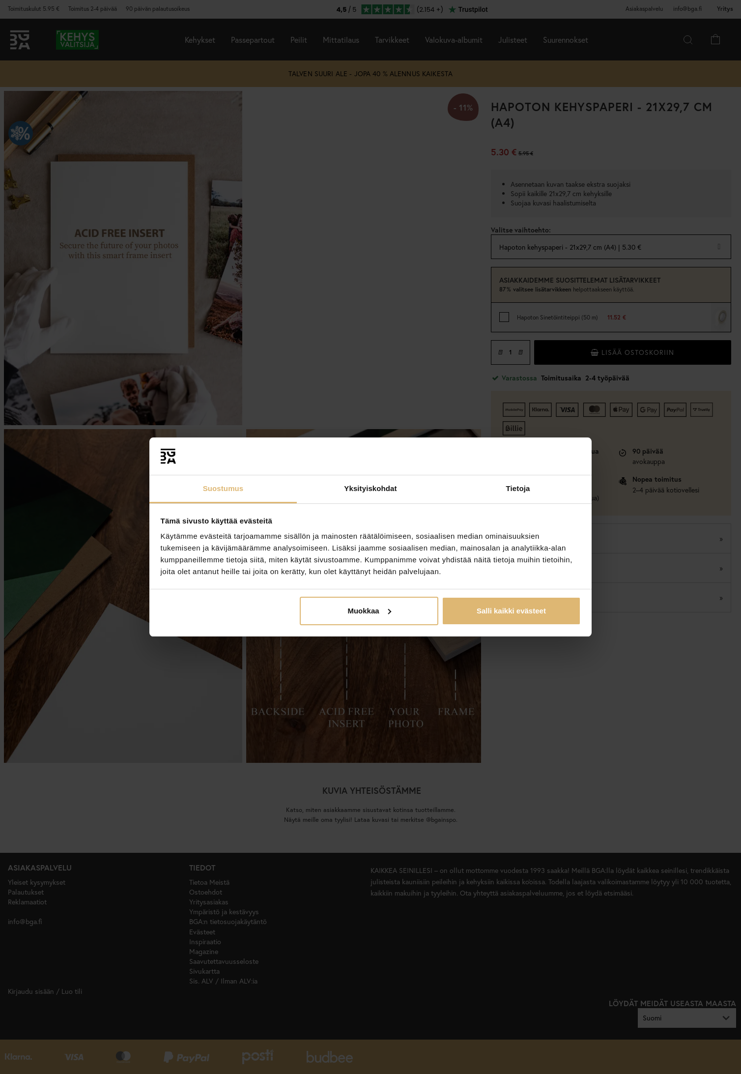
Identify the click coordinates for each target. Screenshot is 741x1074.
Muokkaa (369, 611)
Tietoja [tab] (518, 488)
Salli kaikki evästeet (511, 611)
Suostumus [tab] (223, 488)
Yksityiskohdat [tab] (370, 488)
